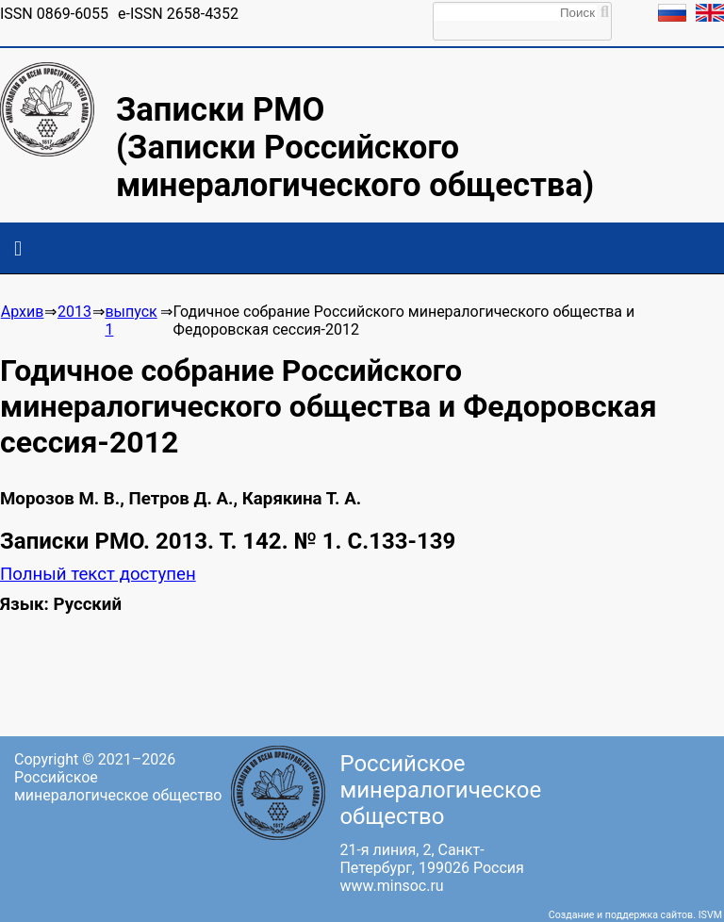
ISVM (710, 915)
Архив (22, 312)
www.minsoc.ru (391, 886)
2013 (74, 312)
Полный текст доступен (98, 574)
